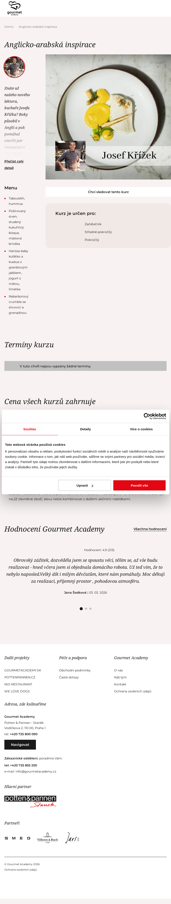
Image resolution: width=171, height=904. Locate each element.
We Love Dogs (17, 691)
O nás (118, 670)
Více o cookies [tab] (141, 429)
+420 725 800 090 (23, 734)
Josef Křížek (14, 64)
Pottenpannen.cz (19, 677)
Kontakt (120, 684)
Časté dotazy (69, 677)
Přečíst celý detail (14, 164)
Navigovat (20, 745)
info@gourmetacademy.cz (36, 771)
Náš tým (120, 677)
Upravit (85, 485)
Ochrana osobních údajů (132, 691)
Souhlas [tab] (29, 429)
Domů (9, 26)
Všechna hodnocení (150, 529)
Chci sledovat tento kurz (108, 192)
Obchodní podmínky (75, 670)
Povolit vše (139, 485)
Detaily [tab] (85, 429)
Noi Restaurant (18, 684)
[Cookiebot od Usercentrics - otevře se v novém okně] (147, 416)
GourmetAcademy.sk (22, 670)
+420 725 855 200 (23, 765)
